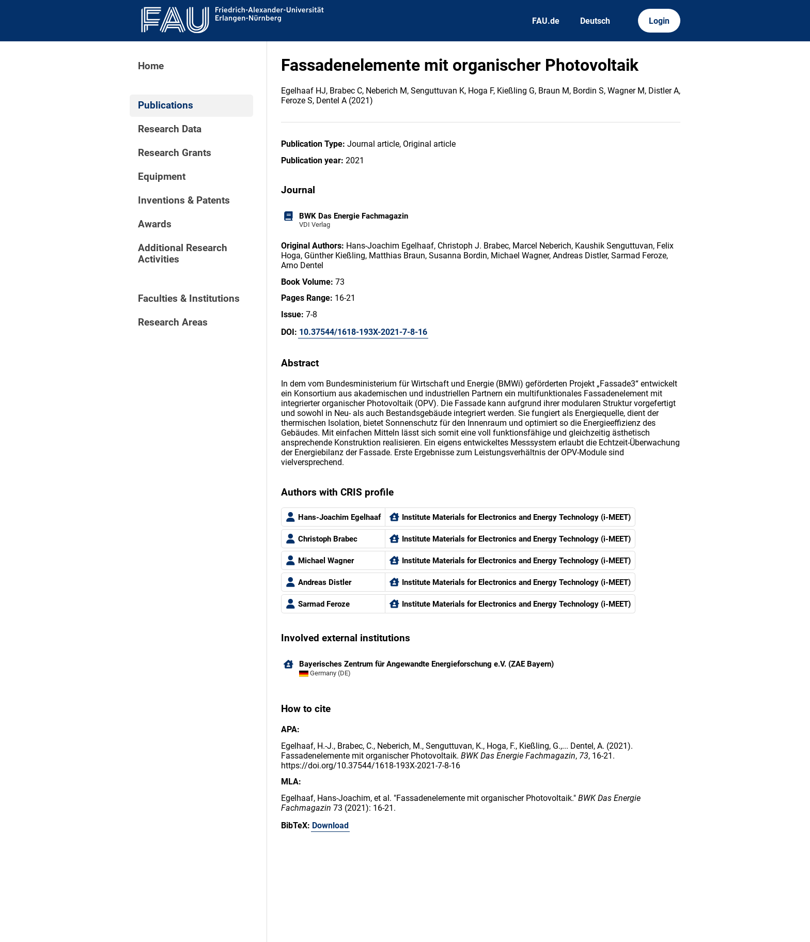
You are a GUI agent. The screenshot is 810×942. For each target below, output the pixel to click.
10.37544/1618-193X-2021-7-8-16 (363, 332)
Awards (155, 224)
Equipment (161, 176)
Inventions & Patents (184, 200)
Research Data (169, 129)
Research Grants (174, 153)
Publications (165, 105)
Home (151, 66)
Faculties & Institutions (189, 298)
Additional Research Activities (182, 253)
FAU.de (545, 21)
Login (659, 21)
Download (330, 825)
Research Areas (173, 322)
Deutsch (595, 21)
